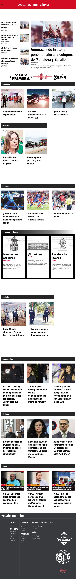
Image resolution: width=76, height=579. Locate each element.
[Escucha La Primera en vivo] (63, 538)
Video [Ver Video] (11, 536)
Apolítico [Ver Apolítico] (23, 528)
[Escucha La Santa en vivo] (62, 557)
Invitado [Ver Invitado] (23, 530)
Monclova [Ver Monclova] (23, 536)
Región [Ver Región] (22, 540)
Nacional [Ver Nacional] (12, 538)
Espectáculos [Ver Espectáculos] (13, 533)
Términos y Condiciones (37, 525)
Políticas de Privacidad (37, 526)
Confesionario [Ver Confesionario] (24, 525)
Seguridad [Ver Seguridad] (12, 540)
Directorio (34, 528)
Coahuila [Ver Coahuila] (23, 542)
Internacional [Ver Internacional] (13, 531)
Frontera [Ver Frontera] (23, 538)
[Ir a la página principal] (33, 4)
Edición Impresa (36, 538)
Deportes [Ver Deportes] (12, 535)
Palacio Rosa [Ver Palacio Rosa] (24, 526)
